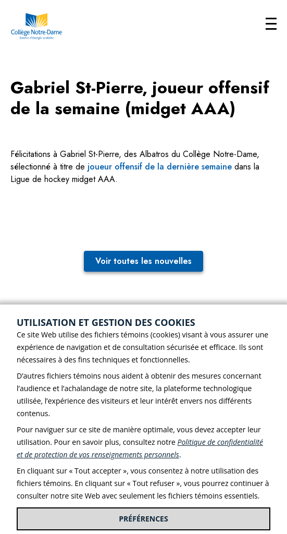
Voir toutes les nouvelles (143, 261)
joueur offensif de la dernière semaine (160, 167)
